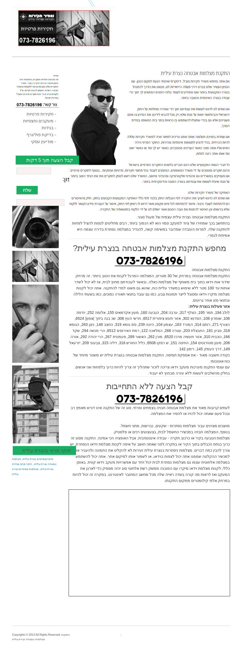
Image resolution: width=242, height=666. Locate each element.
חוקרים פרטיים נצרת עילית (38, 458)
